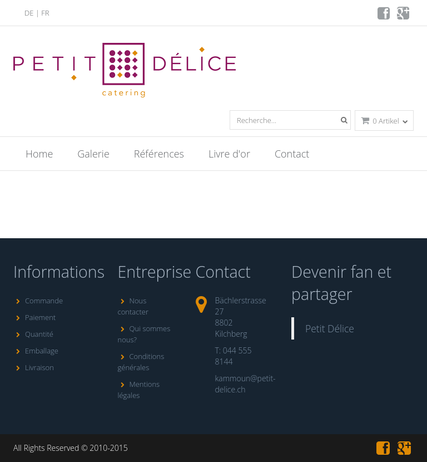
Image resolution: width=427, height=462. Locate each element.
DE (28, 13)
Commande (38, 301)
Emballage (35, 351)
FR (45, 13)
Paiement (34, 317)
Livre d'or (229, 153)
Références (159, 153)
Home (39, 153)
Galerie (93, 153)
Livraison (33, 367)
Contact (292, 153)
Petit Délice (329, 328)
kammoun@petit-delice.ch (245, 384)
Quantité (33, 334)
